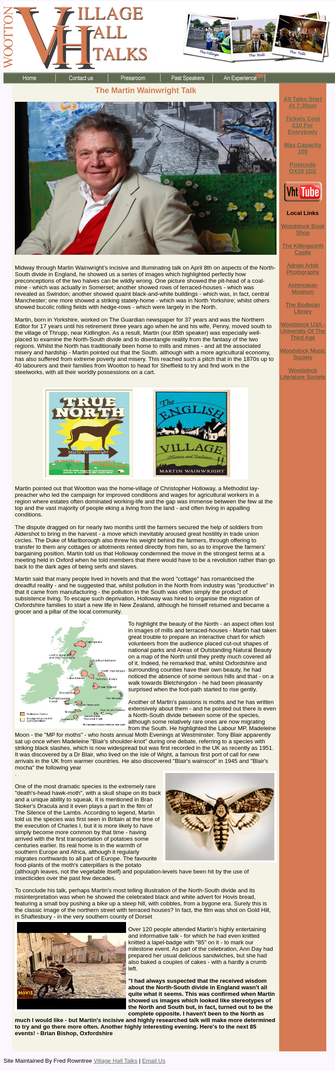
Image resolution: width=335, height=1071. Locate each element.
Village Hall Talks (115, 1060)
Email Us (153, 1060)
